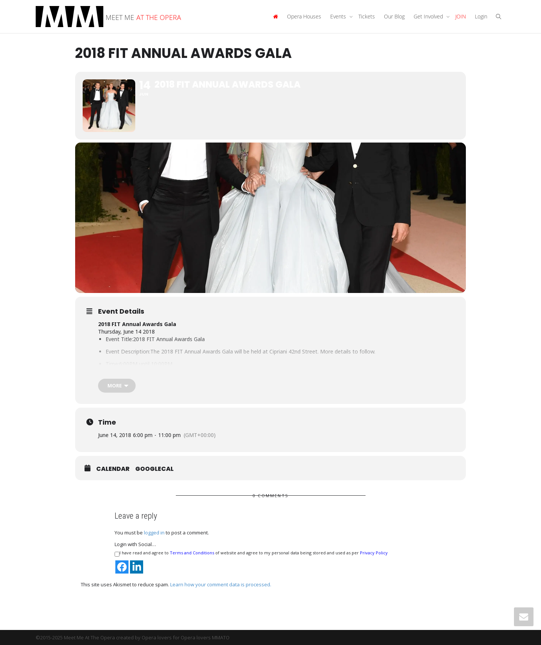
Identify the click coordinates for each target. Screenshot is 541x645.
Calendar (113, 469)
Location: (117, 376)
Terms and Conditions (192, 552)
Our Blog (394, 16)
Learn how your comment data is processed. (220, 584)
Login (481, 16)
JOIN (460, 16)
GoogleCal (154, 469)
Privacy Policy (374, 552)
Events (339, 16)
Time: (112, 363)
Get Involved (429, 16)
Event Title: (119, 339)
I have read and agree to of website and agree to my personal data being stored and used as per (251, 553)
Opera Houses (304, 16)
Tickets (366, 16)
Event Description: (128, 351)
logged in (154, 532)
